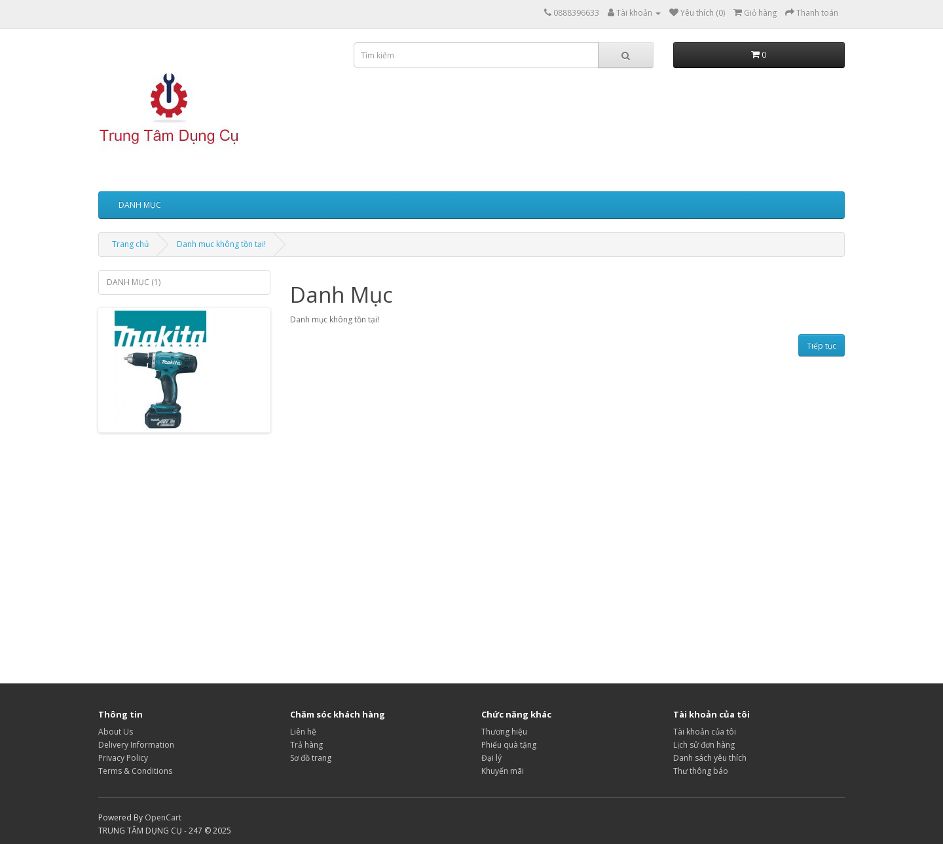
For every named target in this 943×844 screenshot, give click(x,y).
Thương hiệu (504, 731)
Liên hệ (303, 731)
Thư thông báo (700, 771)
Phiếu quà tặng (508, 744)
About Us (115, 731)
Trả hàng (306, 744)
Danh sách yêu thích (710, 757)
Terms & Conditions (135, 771)
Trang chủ (130, 244)
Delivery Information (136, 744)
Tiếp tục (821, 345)
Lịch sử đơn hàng (704, 744)
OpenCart (163, 817)
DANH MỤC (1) (133, 282)
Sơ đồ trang (310, 757)
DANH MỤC (140, 204)
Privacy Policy (123, 757)
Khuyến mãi (502, 771)
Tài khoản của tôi (704, 731)
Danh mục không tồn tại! (221, 244)
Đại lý (491, 757)
